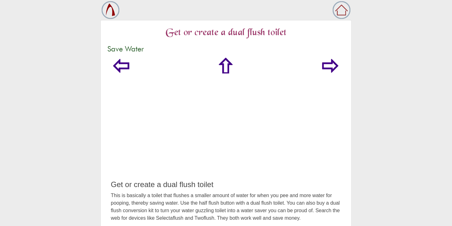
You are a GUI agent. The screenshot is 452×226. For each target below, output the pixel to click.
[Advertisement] (226, 133)
